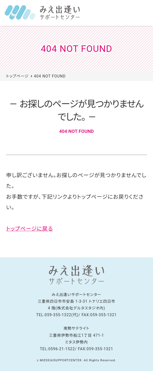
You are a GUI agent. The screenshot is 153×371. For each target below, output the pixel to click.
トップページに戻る (29, 229)
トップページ (17, 76)
